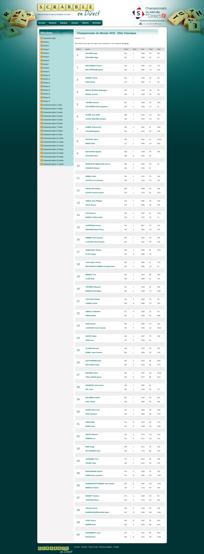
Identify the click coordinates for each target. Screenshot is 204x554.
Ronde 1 (46, 42)
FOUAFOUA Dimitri (93, 299)
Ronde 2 (46, 46)
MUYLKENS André (92, 365)
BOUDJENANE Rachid (94, 471)
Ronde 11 (46, 79)
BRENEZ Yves (91, 275)
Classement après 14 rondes (53, 153)
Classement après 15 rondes (53, 157)
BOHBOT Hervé (91, 78)
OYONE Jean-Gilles (93, 115)
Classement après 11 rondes (53, 142)
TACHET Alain (91, 463)
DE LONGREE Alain (93, 451)
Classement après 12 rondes (53, 146)
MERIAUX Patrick (92, 488)
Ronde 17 (46, 101)
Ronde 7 (46, 64)
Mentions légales (105, 547)
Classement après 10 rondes (53, 138)
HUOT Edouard (91, 414)
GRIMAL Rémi (91, 176)
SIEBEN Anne (91, 525)
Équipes (63, 23)
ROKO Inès (90, 340)
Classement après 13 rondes (53, 149)
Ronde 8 (46, 68)
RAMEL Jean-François (94, 352)
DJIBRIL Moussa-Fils (93, 127)
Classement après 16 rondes (53, 160)
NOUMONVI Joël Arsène (95, 385)
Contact (84, 547)
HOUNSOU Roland (92, 168)
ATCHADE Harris (92, 156)
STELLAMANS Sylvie (93, 377)
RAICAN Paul (90, 537)
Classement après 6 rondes (53, 123)
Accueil (41, 23)
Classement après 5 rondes (53, 120)
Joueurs (74, 23)
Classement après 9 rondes (53, 134)
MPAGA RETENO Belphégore (96, 90)
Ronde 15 (46, 94)
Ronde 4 (46, 53)
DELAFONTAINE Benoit (94, 70)
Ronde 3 (46, 49)
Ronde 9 (46, 72)
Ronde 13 (46, 86)
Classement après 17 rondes (53, 164)
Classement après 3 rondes (53, 112)
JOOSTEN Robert (92, 500)
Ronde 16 (46, 97)
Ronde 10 (46, 75)
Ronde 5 (46, 57)
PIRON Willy (90, 422)
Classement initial (49, 38)
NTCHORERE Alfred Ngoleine (97, 107)
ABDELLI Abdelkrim (93, 311)
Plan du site (93, 547)
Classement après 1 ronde (52, 105)
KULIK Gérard (91, 205)
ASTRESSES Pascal (93, 225)
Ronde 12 (46, 83)
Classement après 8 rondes (53, 131)
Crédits (116, 547)
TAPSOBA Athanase (93, 287)
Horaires (52, 23)
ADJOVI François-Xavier (95, 193)
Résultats (97, 23)
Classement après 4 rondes (53, 116)
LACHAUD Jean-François (95, 242)
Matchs (85, 23)
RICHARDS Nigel (92, 57)
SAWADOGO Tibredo (93, 250)
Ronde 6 (46, 60)
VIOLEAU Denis (91, 508)
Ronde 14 (46, 90)
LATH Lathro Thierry (93, 262)
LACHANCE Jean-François (96, 328)
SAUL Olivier (90, 402)
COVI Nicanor (91, 213)
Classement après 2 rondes (53, 109)
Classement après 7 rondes (53, 127)
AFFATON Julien (92, 139)
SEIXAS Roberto (92, 434)
